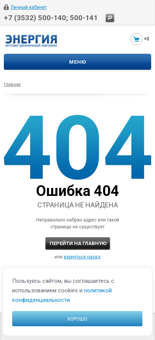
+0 (146, 39)
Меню (77, 62)
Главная (12, 84)
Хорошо (77, 319)
